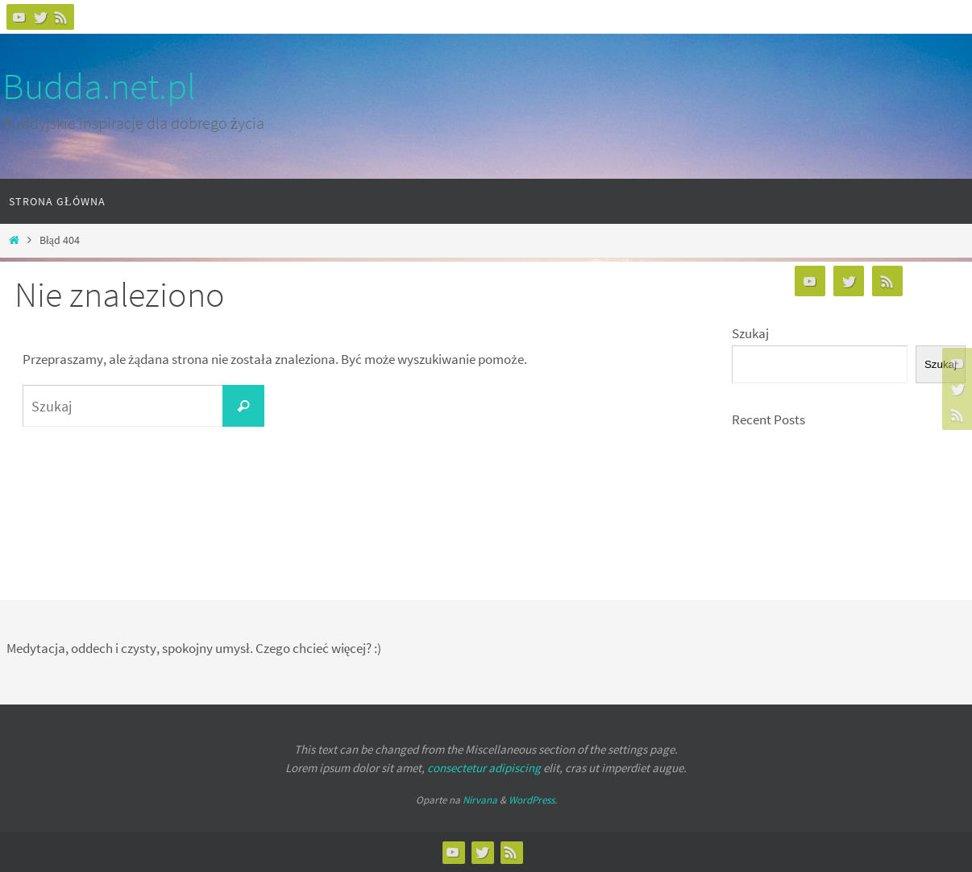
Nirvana (480, 800)
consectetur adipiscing (484, 767)
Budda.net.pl (99, 86)
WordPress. (533, 800)
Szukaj (750, 333)
